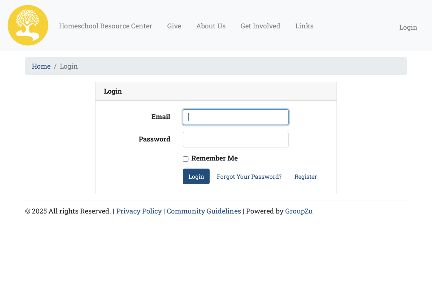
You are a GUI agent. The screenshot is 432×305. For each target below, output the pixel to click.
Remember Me (214, 158)
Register (306, 176)
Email (160, 116)
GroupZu (299, 210)
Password (154, 138)
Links (304, 25)
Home (41, 65)
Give (174, 25)
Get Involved (261, 25)
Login (408, 26)
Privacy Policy (139, 210)
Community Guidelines (204, 210)
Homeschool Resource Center (105, 25)
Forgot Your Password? (249, 176)
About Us (211, 25)
